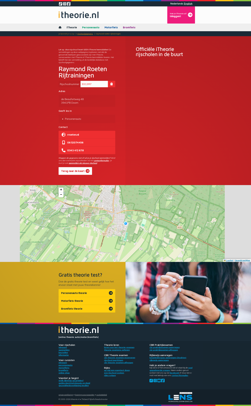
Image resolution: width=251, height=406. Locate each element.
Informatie (64, 355)
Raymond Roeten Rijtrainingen (108, 33)
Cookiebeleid (101, 395)
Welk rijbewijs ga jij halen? (71, 380)
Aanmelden (64, 350)
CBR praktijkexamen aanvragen (165, 347)
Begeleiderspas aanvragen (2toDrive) (168, 357)
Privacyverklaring (66, 395)
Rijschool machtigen (113, 360)
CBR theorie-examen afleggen (118, 362)
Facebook (174, 373)
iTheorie (72, 27)
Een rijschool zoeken (114, 373)
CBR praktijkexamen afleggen (164, 350)
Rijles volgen (110, 375)
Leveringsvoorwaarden (84, 395)
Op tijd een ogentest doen (117, 370)
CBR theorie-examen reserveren (119, 357)
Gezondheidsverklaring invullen (74, 385)
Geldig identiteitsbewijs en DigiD (74, 383)
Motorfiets (111, 27)
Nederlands (176, 4)
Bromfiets (129, 27)
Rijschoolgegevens (85, 33)
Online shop (64, 373)
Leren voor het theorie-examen (119, 347)
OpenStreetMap (242, 260)
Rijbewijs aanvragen (159, 360)
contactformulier (101, 160)
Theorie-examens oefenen (117, 350)
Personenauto (90, 27)
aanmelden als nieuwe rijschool (83, 163)
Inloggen (63, 347)
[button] (126, 223)
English (188, 4)
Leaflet (228, 260)
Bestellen (63, 352)
